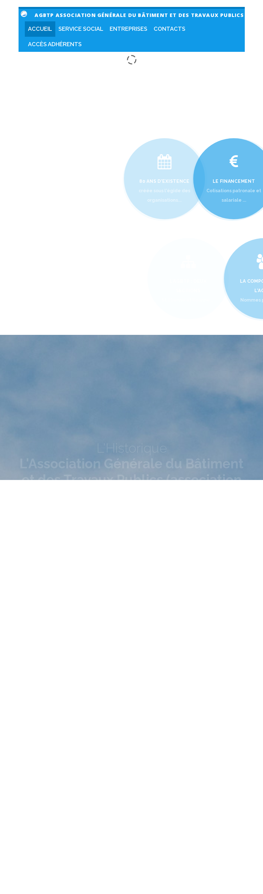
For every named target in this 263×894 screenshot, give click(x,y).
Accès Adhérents (55, 44)
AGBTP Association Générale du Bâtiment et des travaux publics (139, 15)
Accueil (40, 28)
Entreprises (128, 28)
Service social (80, 28)
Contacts (169, 28)
